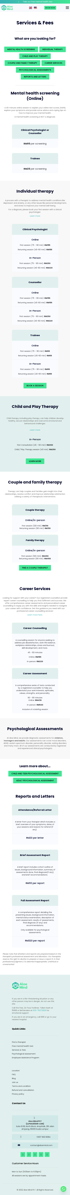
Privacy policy (18, 1094)
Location (16, 1070)
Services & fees (19, 1050)
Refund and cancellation (23, 1090)
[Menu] (67, 8)
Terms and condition (21, 1086)
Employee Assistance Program (25, 1057)
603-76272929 (39, 1010)
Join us (15, 1082)
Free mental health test (22, 1046)
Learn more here (34, 615)
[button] (23, 1154)
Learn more (35, 216)
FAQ (14, 1074)
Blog (14, 1078)
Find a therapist (19, 1042)
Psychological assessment (24, 1053)
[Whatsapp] (63, 1189)
